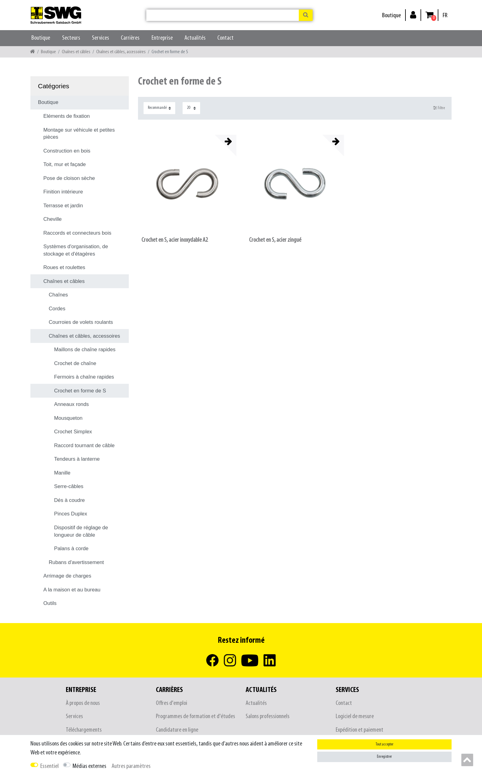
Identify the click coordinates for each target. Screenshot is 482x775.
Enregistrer (384, 756)
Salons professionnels (268, 716)
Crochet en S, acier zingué (275, 240)
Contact (225, 38)
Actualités (195, 38)
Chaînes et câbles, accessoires (121, 51)
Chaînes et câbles (76, 51)
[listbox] (187, 184)
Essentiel (49, 766)
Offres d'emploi (171, 703)
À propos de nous (83, 703)
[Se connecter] (413, 14)
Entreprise (162, 38)
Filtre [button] (439, 108)
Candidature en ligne (177, 730)
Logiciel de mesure (355, 716)
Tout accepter (384, 744)
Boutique (391, 15)
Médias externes (89, 766)
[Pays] (445, 15)
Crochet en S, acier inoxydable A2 (174, 240)
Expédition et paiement (359, 730)
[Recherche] (306, 15)
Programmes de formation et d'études (195, 716)
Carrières (130, 38)
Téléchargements (84, 730)
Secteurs (71, 38)
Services (100, 38)
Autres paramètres (131, 766)
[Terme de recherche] (222, 15)
